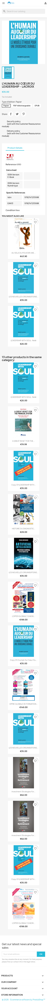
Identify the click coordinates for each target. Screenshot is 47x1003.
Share (10, 113)
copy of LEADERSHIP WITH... (23, 485)
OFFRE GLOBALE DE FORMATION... (23, 704)
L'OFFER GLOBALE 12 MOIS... (23, 616)
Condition (10, 210)
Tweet (17, 113)
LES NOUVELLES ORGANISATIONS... (23, 296)
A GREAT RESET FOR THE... (23, 441)
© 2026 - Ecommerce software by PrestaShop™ (23, 999)
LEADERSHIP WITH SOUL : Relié (23, 340)
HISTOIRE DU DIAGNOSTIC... (23, 528)
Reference (11, 164)
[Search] (23, 11)
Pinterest (23, 113)
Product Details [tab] (15, 148)
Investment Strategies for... (23, 791)
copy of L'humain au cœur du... (23, 660)
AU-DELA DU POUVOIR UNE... (24, 253)
